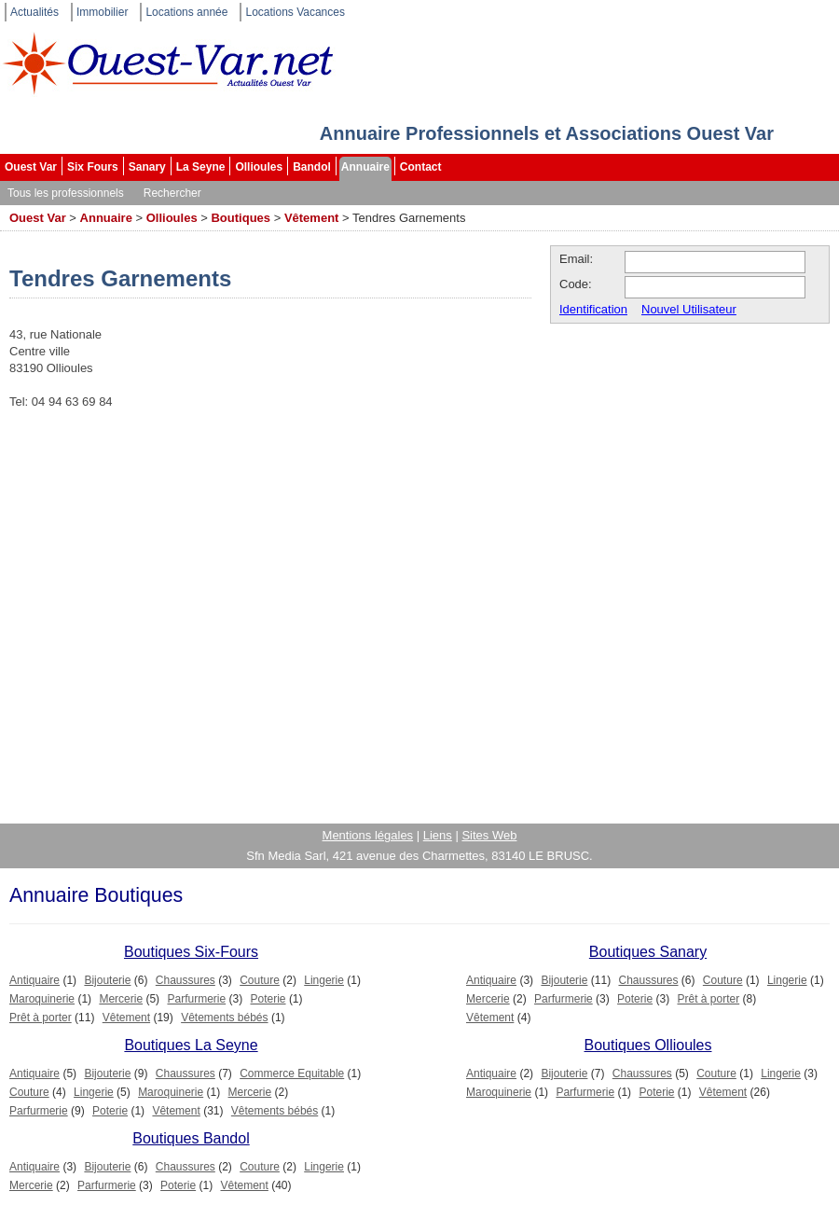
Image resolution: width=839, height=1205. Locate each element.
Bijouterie (107, 980)
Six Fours (92, 166)
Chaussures (185, 980)
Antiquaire (34, 980)
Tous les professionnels (65, 193)
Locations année (186, 12)
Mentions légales (368, 835)
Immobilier (102, 12)
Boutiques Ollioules (648, 1045)
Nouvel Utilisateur (688, 309)
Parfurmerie (196, 998)
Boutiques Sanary (648, 952)
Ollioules (258, 166)
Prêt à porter (40, 1017)
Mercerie (121, 998)
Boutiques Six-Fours (191, 952)
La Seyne (201, 166)
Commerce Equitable (292, 1073)
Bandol (312, 166)
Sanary (147, 166)
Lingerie (324, 980)
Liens (437, 835)
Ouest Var (31, 166)
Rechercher (172, 193)
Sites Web (488, 835)
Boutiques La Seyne (190, 1045)
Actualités (34, 12)
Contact (421, 166)
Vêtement (311, 218)
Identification (593, 309)
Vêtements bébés (224, 1017)
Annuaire (365, 166)
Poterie (268, 998)
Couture (260, 980)
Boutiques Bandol (190, 1138)
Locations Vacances (295, 12)
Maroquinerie (42, 998)
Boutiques (240, 218)
